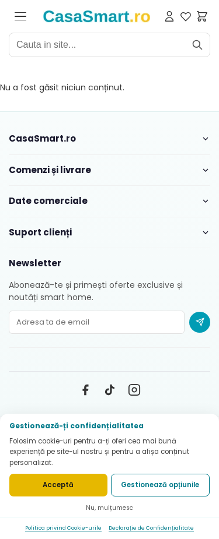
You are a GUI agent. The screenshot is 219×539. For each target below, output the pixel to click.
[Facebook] (85, 389)
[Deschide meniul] (20, 16)
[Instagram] (134, 389)
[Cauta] (197, 44)
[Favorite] (186, 16)
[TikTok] (109, 389)
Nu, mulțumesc (109, 507)
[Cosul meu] (202, 16)
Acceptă (58, 484)
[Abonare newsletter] (199, 322)
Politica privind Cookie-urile (63, 527)
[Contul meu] (169, 16)
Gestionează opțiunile (160, 484)
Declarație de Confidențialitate (151, 527)
